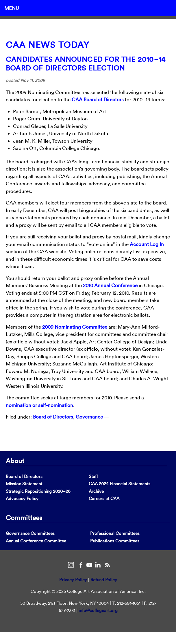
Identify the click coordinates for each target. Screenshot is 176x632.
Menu (11, 8)
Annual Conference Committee (36, 541)
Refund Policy (103, 579)
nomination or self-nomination (39, 405)
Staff (93, 476)
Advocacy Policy (22, 498)
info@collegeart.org (98, 610)
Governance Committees (30, 533)
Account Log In (147, 244)
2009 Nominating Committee (74, 327)
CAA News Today (47, 44)
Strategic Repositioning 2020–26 (38, 491)
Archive (96, 491)
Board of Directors (53, 417)
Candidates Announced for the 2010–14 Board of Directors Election (86, 63)
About (15, 461)
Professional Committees (115, 533)
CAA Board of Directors (98, 99)
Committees (24, 517)
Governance (89, 417)
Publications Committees (114, 541)
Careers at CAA (104, 498)
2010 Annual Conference (110, 285)
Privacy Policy (73, 579)
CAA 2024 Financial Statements (119, 483)
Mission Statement (24, 483)
